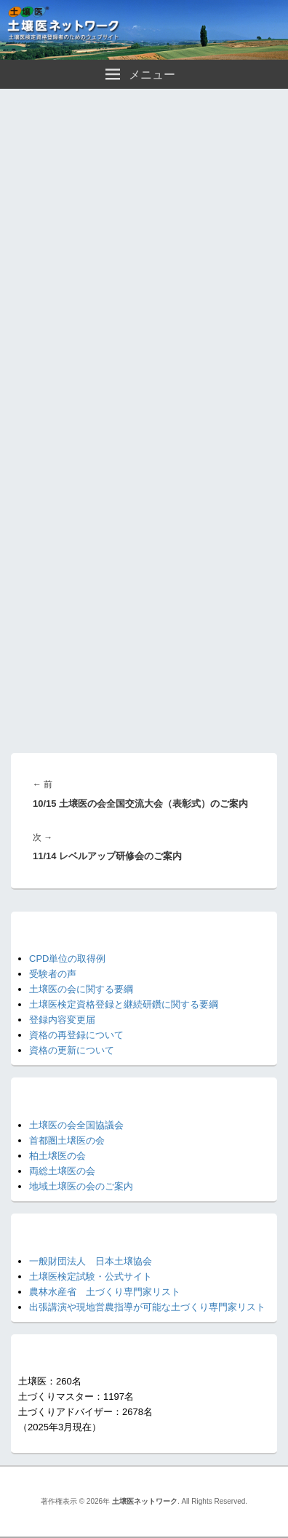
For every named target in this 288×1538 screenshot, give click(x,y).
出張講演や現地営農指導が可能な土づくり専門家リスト (147, 1307)
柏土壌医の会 (57, 1155)
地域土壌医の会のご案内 (81, 1186)
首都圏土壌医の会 (67, 1140)
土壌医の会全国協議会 (76, 1125)
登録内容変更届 (62, 1019)
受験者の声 (52, 973)
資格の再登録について (76, 1034)
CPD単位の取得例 (67, 958)
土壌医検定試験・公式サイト (90, 1276)
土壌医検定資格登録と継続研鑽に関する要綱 (123, 1004)
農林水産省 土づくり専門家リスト (104, 1291)
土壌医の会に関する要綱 (81, 989)
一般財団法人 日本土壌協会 (90, 1261)
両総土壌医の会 (62, 1171)
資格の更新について (71, 1050)
